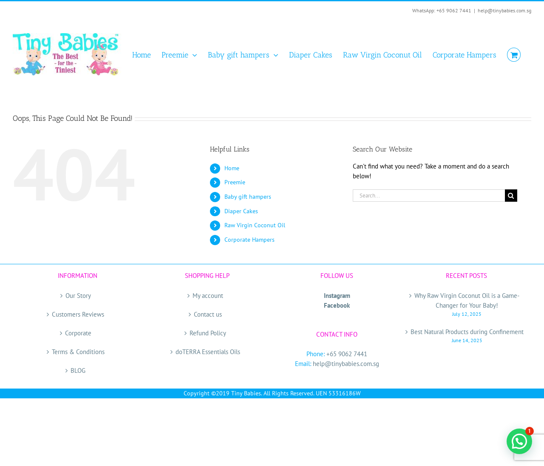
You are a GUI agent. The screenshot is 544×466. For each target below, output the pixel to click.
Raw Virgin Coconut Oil (254, 225)
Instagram (337, 296)
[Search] (511, 195)
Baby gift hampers (247, 196)
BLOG (78, 370)
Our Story (78, 296)
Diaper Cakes (241, 211)
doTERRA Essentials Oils (208, 352)
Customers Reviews (78, 314)
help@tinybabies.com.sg (504, 10)
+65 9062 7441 (346, 354)
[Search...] (429, 195)
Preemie (234, 182)
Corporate (78, 333)
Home (231, 168)
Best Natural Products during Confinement (467, 332)
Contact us (208, 314)
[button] (519, 441)
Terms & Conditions (78, 352)
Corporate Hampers (249, 239)
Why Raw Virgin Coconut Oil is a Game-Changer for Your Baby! (466, 300)
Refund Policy (208, 333)
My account (208, 296)
